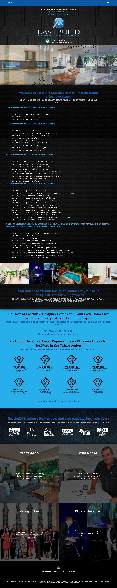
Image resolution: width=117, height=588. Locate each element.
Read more (29, 496)
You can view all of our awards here (58, 401)
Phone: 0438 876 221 (60, 12)
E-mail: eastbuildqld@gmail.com (60, 14)
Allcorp (69, 571)
